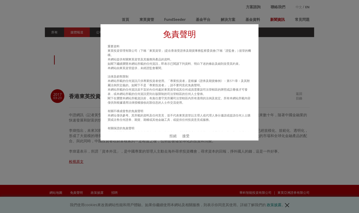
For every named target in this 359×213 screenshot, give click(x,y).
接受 (186, 135)
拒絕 (173, 135)
